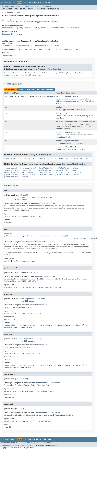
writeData (60, 147)
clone (6, 158)
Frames (27, 6)
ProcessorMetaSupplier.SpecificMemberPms (22, 75)
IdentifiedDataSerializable (53, 28)
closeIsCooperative (19, 168)
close (6, 168)
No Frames (35, 6)
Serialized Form (9, 55)
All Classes (48, 6)
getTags (29, 172)
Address (24, 96)
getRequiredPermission (14, 172)
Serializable (73, 28)
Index (45, 2)
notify (50, 158)
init (58, 122)
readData (59, 141)
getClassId (60, 107)
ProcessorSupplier (46, 96)
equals (14, 158)
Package (12, 2)
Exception (24, 199)
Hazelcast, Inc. (18, 448)
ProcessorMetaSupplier (12, 28)
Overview (4, 2)
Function (8, 96)
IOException (30, 301)
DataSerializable (31, 28)
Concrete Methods (45, 89)
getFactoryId (61, 113)
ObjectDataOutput (73, 147)
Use (25, 2)
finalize (22, 158)
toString (68, 158)
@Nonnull (24, 195)
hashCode (41, 158)
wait (76, 158)
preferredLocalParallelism (68, 132)
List (62, 96)
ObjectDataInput (71, 141)
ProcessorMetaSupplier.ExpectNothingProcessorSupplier (58, 73)
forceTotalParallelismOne (41, 168)
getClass (32, 158)
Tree (29, 2)
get (57, 96)
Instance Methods (26, 89)
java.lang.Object (8, 20)
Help (50, 2)
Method (30, 9)
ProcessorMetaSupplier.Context (18, 73)
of (53, 172)
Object (12, 43)
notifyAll (58, 158)
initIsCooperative (43, 172)
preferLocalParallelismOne (16, 175)
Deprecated (36, 2)
